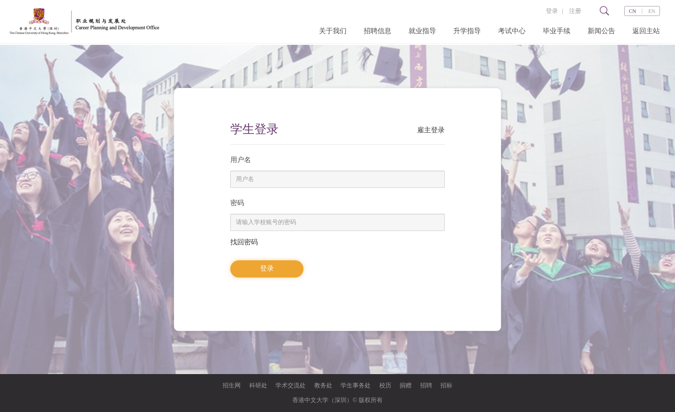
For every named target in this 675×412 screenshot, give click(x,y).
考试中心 (512, 30)
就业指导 (422, 30)
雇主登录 (431, 130)
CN (632, 11)
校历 (385, 385)
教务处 (323, 385)
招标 (446, 385)
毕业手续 (556, 30)
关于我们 (333, 30)
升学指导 (467, 30)
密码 (237, 202)
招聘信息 (377, 30)
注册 (575, 11)
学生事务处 (356, 385)
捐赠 (405, 385)
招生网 (232, 385)
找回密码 (244, 242)
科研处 (258, 385)
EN (651, 11)
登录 (552, 11)
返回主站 (646, 30)
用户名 (240, 159)
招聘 (426, 385)
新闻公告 (601, 30)
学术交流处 (291, 385)
